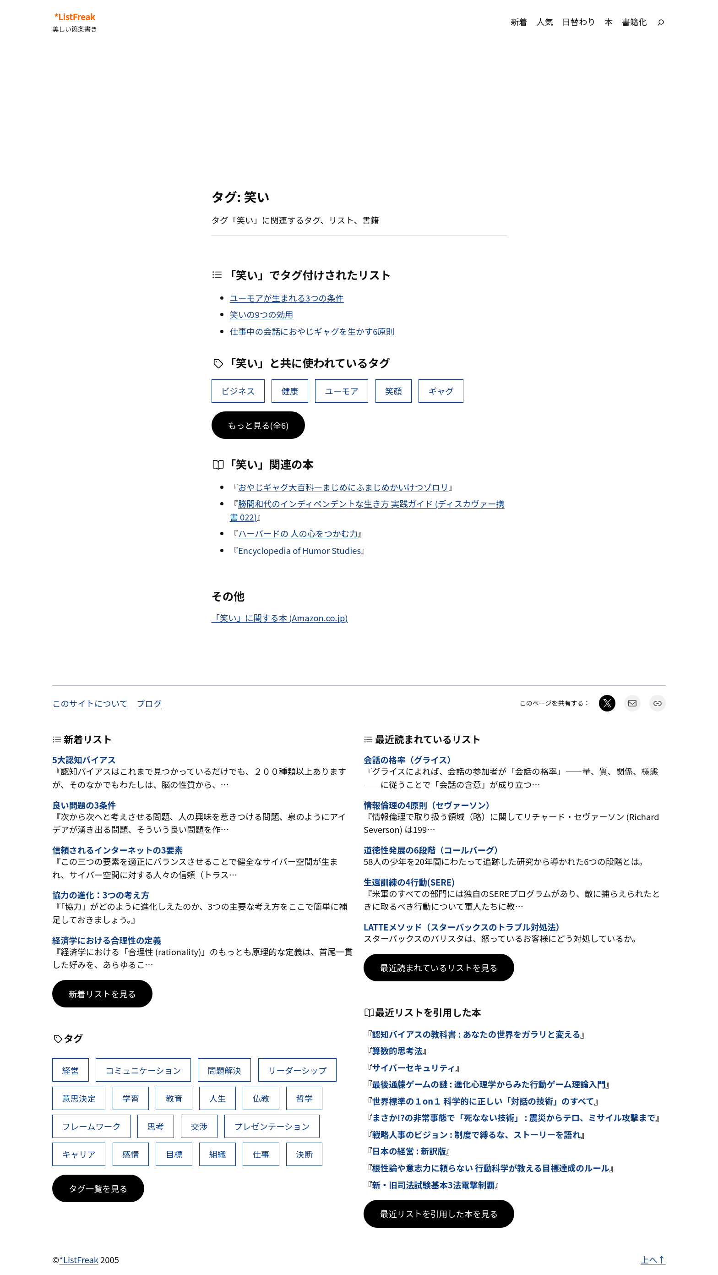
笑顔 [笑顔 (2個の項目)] (393, 391)
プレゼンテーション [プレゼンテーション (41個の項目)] (272, 1126)
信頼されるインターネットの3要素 (117, 850)
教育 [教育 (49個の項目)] (174, 1098)
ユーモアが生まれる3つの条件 (287, 298)
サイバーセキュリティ (413, 1067)
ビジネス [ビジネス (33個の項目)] (238, 391)
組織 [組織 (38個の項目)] (217, 1154)
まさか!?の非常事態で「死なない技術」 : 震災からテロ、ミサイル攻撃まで (513, 1117)
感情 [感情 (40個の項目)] (130, 1154)
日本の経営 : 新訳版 (409, 1151)
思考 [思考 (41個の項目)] (155, 1126)
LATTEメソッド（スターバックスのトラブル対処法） (464, 927)
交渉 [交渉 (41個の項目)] (198, 1126)
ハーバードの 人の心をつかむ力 (298, 533)
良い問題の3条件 (84, 805)
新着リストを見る (102, 994)
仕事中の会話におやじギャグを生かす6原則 (312, 331)
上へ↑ (653, 1259)
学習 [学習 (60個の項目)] (130, 1098)
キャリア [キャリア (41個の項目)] (79, 1154)
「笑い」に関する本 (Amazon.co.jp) (280, 618)
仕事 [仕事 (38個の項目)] (260, 1154)
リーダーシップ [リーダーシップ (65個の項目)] (297, 1070)
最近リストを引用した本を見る (439, 1214)
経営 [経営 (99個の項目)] (70, 1070)
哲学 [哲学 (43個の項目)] (304, 1098)
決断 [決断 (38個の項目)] (304, 1154)
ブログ (149, 703)
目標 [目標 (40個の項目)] (174, 1154)
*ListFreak (74, 16)
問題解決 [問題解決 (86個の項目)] (224, 1070)
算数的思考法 (397, 1050)
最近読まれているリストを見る (439, 968)
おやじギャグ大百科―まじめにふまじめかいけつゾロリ (343, 487)
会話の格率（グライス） (410, 760)
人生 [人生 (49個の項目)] (217, 1098)
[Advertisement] (359, 116)
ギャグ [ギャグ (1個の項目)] (441, 391)
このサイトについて (90, 703)
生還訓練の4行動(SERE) (409, 882)
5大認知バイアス (84, 760)
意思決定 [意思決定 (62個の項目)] (79, 1098)
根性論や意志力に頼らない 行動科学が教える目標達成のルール (490, 1168)
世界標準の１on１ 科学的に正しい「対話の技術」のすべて (483, 1101)
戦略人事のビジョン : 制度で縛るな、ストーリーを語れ (476, 1134)
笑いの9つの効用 (262, 314)
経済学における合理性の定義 (106, 940)
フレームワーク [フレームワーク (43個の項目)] (91, 1126)
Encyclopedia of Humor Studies (299, 550)
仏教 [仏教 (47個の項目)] (260, 1098)
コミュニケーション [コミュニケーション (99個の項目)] (143, 1070)
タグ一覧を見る (98, 1188)
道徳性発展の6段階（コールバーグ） (433, 850)
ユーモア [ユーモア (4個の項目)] (342, 391)
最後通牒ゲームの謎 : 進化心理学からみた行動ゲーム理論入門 (488, 1084)
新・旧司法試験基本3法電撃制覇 (433, 1185)
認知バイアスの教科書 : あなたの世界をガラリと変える (476, 1034)
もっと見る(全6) (258, 425)
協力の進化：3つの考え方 (100, 895)
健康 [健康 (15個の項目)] (290, 391)
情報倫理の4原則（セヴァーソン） (429, 805)
